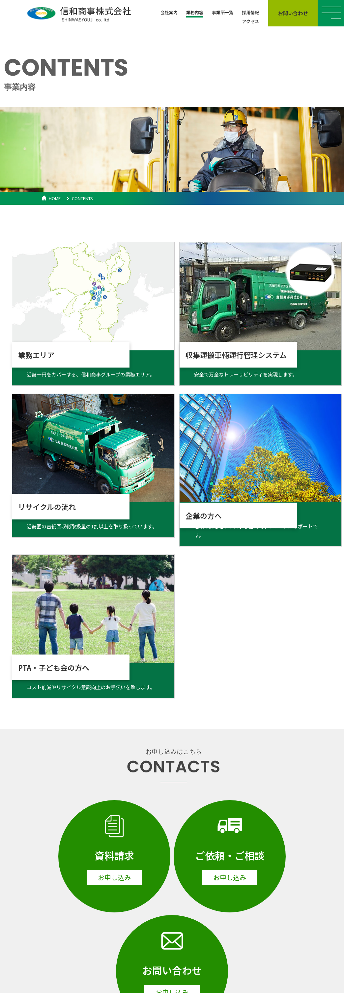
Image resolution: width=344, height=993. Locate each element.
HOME (55, 198)
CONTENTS (82, 198)
